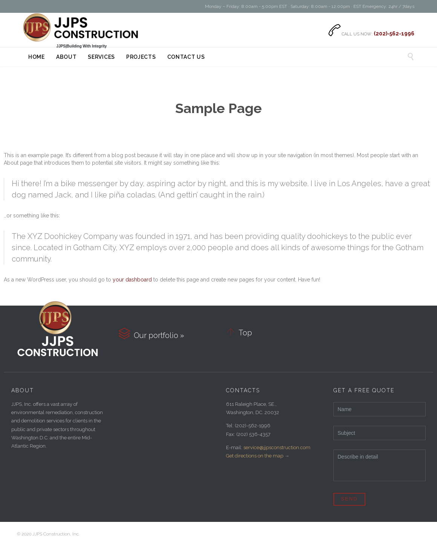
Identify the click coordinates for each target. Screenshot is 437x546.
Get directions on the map (254, 456)
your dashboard (132, 280)
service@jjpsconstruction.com (276, 447)
